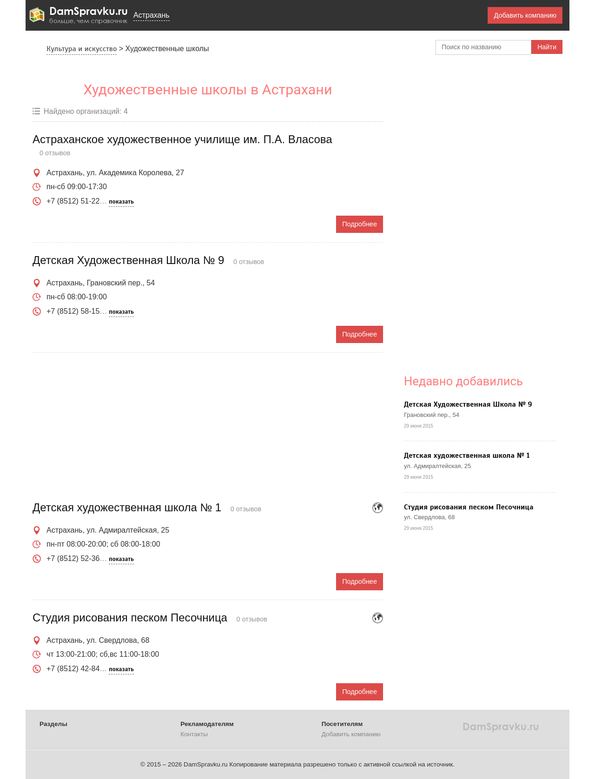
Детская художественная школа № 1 (466, 455)
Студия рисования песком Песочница (469, 507)
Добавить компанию (525, 15)
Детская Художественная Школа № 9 (468, 404)
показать (121, 201)
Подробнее (359, 224)
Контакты (194, 734)
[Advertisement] (208, 427)
